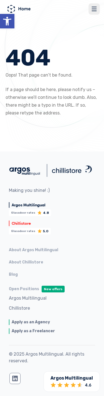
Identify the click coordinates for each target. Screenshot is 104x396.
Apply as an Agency (31, 322)
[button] (7, 21)
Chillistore (19, 308)
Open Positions (37, 289)
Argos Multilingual (28, 298)
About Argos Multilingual (33, 250)
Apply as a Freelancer (33, 331)
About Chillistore (26, 262)
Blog (13, 274)
